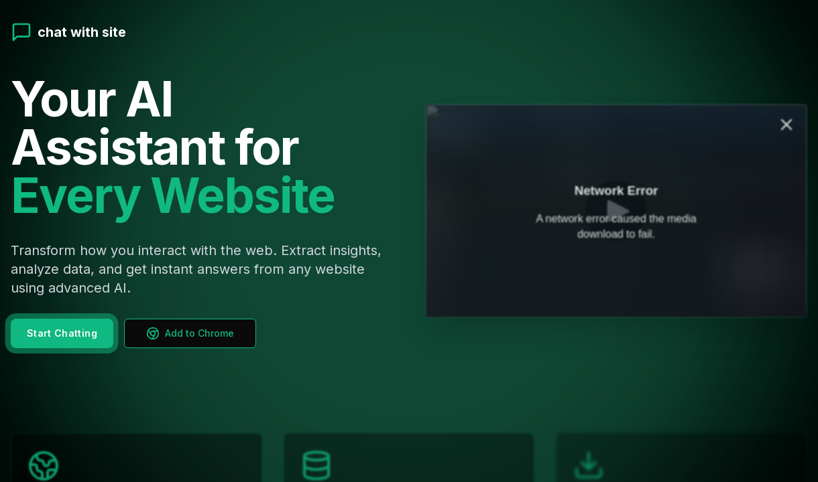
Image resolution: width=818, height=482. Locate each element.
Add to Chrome (190, 330)
